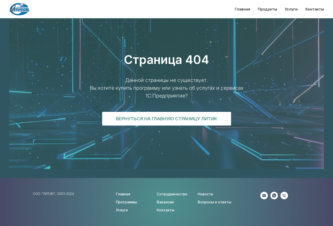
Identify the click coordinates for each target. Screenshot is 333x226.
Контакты (314, 9)
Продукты (267, 9)
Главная (242, 9)
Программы (126, 202)
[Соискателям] (284, 198)
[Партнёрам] (264, 198)
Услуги (291, 9)
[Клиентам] (274, 198)
